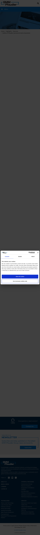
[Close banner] (37, 252)
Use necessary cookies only (20, 281)
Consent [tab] (7, 256)
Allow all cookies (20, 276)
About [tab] (32, 256)
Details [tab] (20, 256)
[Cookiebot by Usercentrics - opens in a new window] (28, 253)
